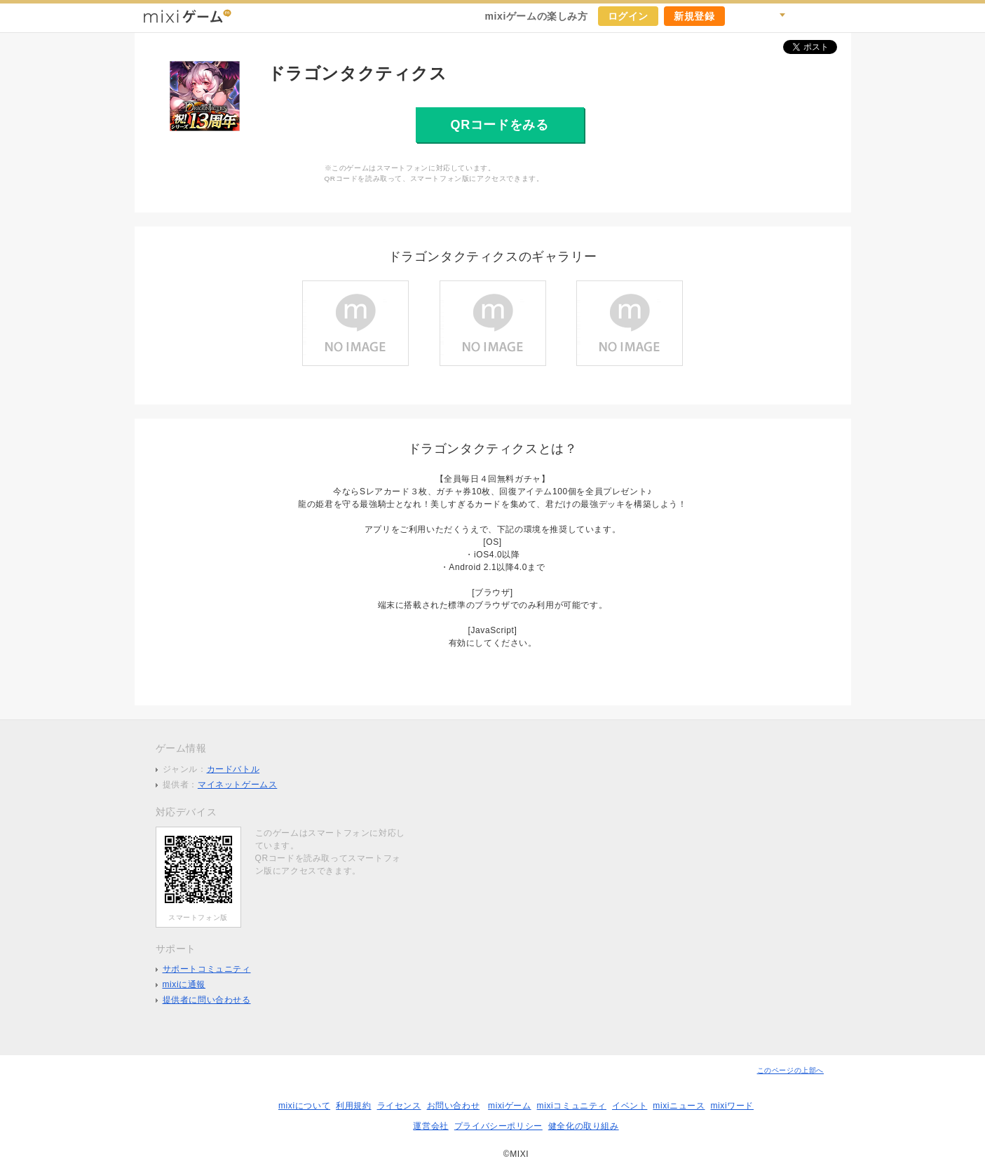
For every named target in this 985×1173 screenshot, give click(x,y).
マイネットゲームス (237, 784)
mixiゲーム (509, 1106)
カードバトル (233, 769)
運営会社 (430, 1126)
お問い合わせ (453, 1106)
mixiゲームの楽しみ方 (535, 16)
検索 (774, 16)
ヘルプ (804, 16)
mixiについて (304, 1106)
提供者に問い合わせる (207, 1000)
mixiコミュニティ (571, 1106)
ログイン (628, 16)
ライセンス (399, 1106)
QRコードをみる (500, 125)
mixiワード (732, 1106)
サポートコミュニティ (207, 969)
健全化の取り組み (583, 1126)
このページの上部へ (790, 1070)
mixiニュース (679, 1106)
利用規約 (353, 1106)
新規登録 (694, 16)
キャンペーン (743, 16)
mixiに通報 (184, 984)
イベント (629, 1106)
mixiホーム (835, 16)
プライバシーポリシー (498, 1126)
